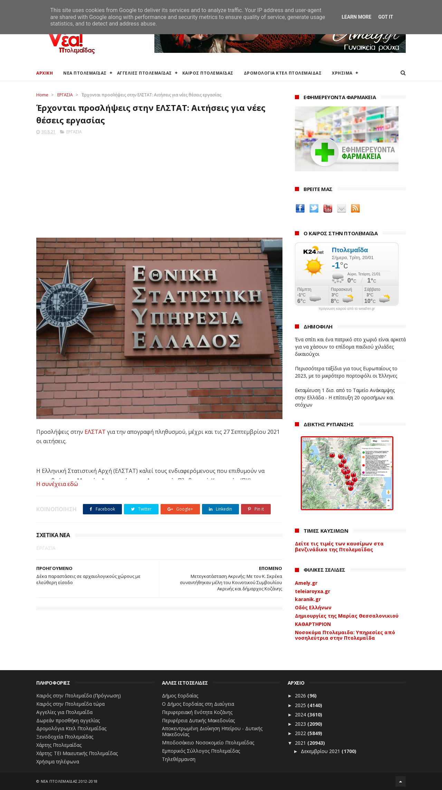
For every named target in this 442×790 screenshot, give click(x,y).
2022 (301, 733)
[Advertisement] (159, 184)
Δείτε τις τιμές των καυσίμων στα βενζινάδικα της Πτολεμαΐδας (339, 546)
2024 (301, 714)
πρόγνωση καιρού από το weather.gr (347, 309)
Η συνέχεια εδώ (57, 484)
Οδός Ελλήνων (313, 607)
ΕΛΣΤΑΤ (96, 432)
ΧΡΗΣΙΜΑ (342, 73)
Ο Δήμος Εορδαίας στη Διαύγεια (198, 704)
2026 (301, 695)
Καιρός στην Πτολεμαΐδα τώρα (70, 704)
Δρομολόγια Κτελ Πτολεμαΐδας (71, 728)
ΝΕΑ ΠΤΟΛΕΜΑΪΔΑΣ (85, 73)
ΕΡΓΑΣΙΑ (65, 95)
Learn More (356, 17)
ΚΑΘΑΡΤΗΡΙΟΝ (313, 624)
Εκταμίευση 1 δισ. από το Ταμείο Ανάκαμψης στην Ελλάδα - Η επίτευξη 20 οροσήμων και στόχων (345, 397)
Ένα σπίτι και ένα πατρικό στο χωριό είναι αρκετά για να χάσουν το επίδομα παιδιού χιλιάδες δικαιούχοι (350, 346)
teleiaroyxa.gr (312, 591)
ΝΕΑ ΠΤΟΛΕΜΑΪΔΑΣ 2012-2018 (69, 781)
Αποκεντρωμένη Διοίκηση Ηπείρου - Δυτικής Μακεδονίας (212, 731)
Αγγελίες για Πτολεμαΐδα (64, 712)
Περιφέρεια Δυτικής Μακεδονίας (198, 720)
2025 (301, 705)
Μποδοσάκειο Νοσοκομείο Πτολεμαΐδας (208, 742)
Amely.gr (306, 583)
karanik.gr (308, 599)
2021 (301, 743)
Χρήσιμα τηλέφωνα (57, 761)
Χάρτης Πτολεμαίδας (58, 745)
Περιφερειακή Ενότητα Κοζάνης (197, 712)
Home (42, 95)
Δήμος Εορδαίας (180, 695)
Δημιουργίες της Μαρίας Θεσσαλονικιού (346, 615)
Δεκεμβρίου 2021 (321, 751)
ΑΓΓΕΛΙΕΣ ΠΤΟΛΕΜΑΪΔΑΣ (144, 73)
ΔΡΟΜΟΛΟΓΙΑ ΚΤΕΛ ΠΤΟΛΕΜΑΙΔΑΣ (283, 73)
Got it (385, 17)
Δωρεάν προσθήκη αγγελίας (68, 720)
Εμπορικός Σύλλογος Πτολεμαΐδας (201, 751)
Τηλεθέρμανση (178, 759)
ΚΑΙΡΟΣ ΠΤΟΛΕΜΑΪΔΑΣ (207, 73)
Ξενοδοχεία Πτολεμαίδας (64, 736)
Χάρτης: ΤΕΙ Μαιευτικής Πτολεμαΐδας (77, 753)
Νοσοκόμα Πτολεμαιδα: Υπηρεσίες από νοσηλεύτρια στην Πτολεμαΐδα (345, 635)
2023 (301, 724)
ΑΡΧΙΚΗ (44, 73)
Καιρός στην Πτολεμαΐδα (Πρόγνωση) (78, 695)
